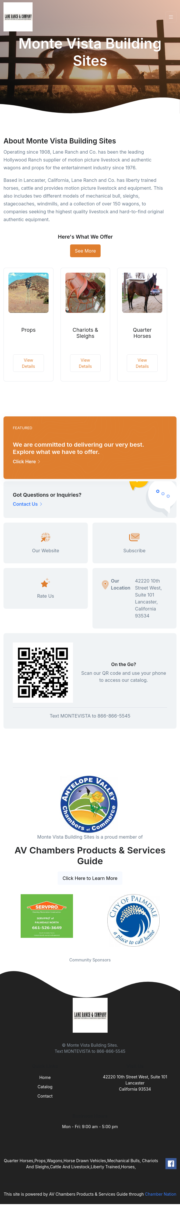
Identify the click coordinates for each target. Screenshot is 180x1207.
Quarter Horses (142, 333)
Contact (45, 1096)
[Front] (19, 16)
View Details (28, 363)
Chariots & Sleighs (85, 333)
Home (45, 1077)
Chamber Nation (161, 1194)
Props (28, 330)
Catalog (45, 1086)
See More (85, 251)
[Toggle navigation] (171, 17)
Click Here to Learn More (90, 878)
